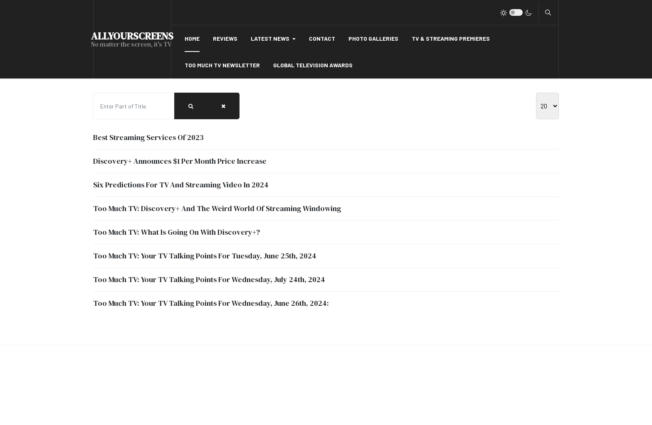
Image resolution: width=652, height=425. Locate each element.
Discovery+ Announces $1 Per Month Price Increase (180, 161)
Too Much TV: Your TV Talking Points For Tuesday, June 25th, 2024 (204, 256)
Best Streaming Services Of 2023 (148, 137)
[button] (273, 38)
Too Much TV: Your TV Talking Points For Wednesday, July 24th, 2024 (209, 279)
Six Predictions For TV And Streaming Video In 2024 (181, 184)
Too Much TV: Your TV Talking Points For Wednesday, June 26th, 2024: (211, 303)
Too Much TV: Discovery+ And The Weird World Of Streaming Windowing (217, 208)
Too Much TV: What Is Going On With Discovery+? (176, 232)
